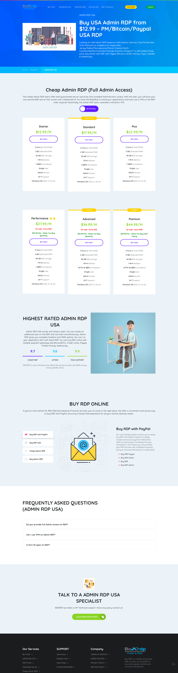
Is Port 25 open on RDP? (38, 545)
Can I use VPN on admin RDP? (40, 534)
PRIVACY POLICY (99, 663)
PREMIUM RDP (80, 7)
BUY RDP (27, 654)
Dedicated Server (31, 667)
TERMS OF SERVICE (100, 654)
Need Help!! (62, 663)
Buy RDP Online (127, 458)
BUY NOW (43, 139)
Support (150, 7)
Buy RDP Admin (127, 465)
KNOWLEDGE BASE (66, 667)
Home (25, 70)
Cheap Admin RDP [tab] (35, 451)
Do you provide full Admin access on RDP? (47, 524)
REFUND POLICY (99, 667)
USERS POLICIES (98, 658)
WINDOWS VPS (65, 7)
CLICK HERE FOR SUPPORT (91, 617)
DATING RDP (94, 7)
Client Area (62, 654)
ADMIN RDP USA (87, 15)
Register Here (63, 658)
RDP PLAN (28, 663)
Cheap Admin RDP (31, 671)
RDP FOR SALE (107, 7)
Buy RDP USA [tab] (33, 443)
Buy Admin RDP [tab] (34, 459)
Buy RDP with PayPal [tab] (36, 434)
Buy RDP (52, 7)
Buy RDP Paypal (128, 454)
